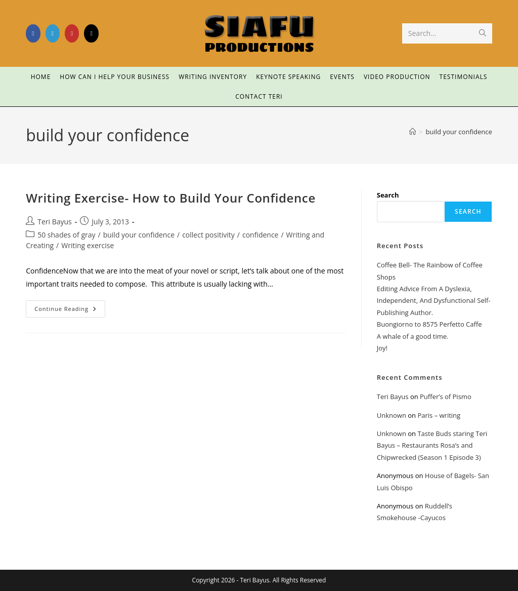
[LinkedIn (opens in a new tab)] (53, 33)
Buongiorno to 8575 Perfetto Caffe (429, 324)
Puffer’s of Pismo (445, 396)
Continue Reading (69, 306)
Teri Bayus (54, 221)
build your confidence (459, 131)
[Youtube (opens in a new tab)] (72, 33)
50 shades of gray (66, 235)
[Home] (412, 131)
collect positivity (208, 235)
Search (388, 195)
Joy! (382, 347)
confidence (260, 235)
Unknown (391, 415)
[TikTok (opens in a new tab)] (91, 33)
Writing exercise (87, 245)
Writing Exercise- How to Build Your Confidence (171, 197)
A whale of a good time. (413, 336)
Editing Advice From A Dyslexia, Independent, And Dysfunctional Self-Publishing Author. (434, 300)
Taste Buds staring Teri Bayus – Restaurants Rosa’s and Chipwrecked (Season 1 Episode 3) (432, 445)
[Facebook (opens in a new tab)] (33, 33)
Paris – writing (438, 415)
